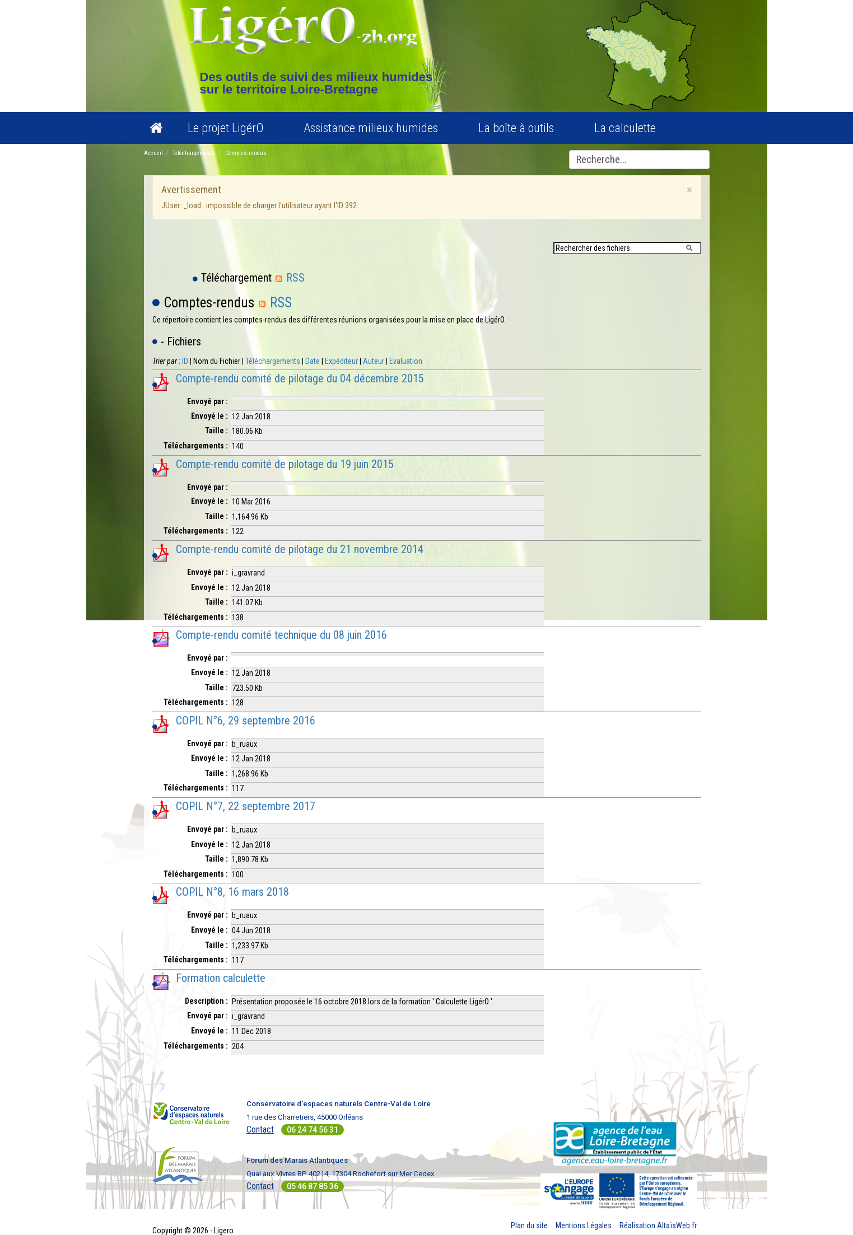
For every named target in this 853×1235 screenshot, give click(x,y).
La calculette (625, 128)
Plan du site (529, 1225)
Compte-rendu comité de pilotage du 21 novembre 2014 (299, 549)
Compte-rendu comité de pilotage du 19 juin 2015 (285, 464)
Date (312, 361)
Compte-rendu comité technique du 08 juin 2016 (281, 635)
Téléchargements (194, 153)
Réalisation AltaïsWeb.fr (658, 1225)
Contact (260, 1129)
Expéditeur (341, 361)
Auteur (373, 361)
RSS (289, 277)
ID (185, 361)
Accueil (153, 153)
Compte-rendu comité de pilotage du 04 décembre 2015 (300, 378)
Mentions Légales (584, 1225)
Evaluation (405, 361)
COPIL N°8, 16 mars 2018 (232, 892)
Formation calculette (220, 978)
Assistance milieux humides (371, 128)
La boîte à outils (516, 128)
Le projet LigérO (225, 128)
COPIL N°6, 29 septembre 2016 (245, 720)
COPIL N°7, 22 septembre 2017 (245, 806)
